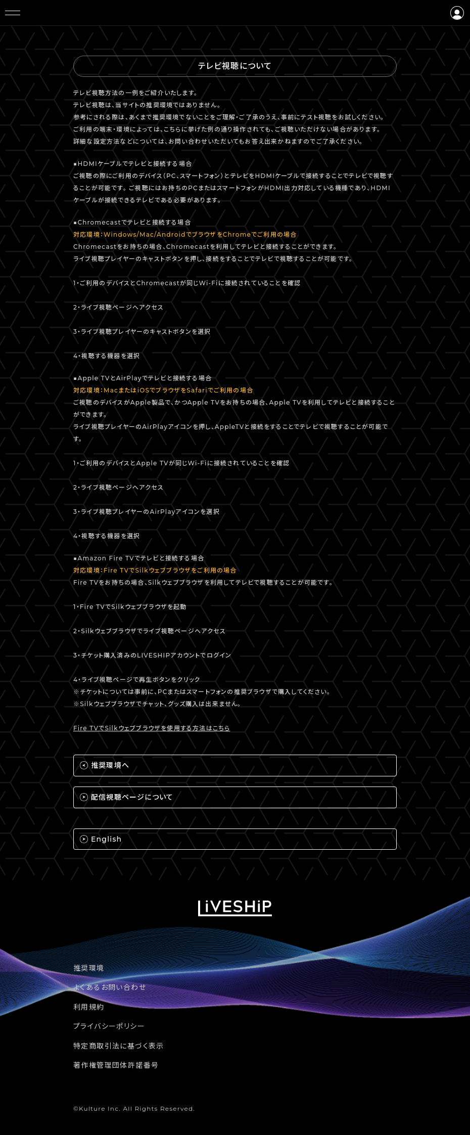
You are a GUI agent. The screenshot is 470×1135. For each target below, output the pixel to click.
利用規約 (89, 1007)
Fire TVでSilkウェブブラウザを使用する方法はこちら (151, 728)
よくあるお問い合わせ (109, 987)
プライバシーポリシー (109, 1026)
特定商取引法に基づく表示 (118, 1046)
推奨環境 (89, 968)
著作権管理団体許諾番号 (116, 1065)
